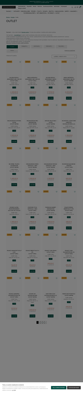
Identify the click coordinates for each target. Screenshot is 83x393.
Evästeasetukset (74, 387)
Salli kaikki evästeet (59, 387)
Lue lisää (14, 390)
